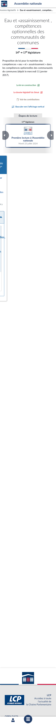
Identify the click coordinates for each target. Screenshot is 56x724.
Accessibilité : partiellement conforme (35, 704)
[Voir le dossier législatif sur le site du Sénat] (28, 92)
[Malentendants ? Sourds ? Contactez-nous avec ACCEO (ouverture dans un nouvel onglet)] (26, 662)
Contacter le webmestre (15, 707)
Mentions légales (11, 704)
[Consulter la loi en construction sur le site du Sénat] (28, 85)
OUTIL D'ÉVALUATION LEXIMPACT (27, 697)
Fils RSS (30, 707)
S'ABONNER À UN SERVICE (27, 692)
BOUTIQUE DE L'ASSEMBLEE (27, 682)
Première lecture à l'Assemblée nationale (28, 135)
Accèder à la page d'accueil (4, 4)
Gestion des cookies (43, 707)
